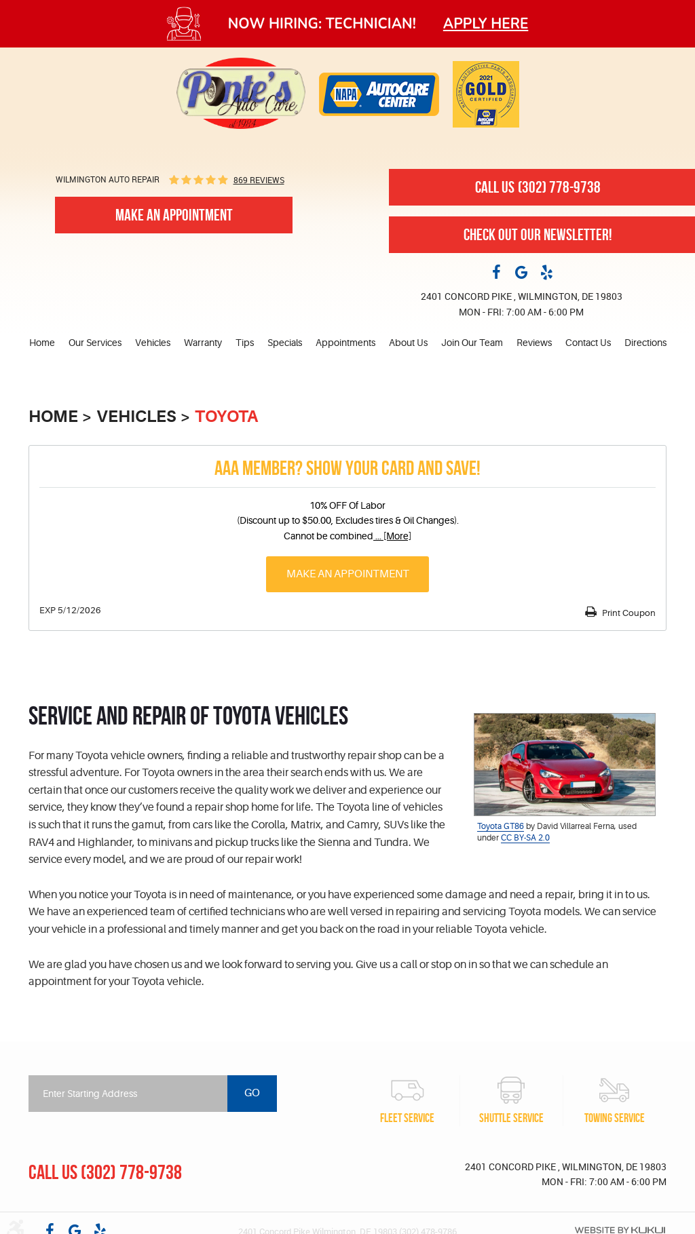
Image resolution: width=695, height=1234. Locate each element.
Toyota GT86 (500, 826)
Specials (284, 342)
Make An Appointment (174, 215)
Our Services (95, 342)
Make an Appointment (347, 574)
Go (252, 1093)
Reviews (534, 342)
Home (42, 342)
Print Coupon (628, 613)
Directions (645, 342)
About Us (408, 342)
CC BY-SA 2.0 (525, 838)
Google (521, 271)
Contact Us (588, 342)
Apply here (486, 23)
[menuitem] (45, 343)
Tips (245, 342)
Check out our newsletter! (538, 235)
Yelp (546, 271)
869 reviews (258, 179)
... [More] (392, 536)
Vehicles (152, 342)
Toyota (226, 416)
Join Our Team (472, 342)
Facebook (496, 271)
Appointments (345, 342)
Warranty (203, 342)
